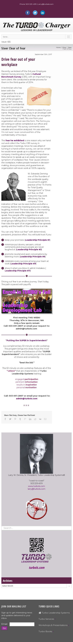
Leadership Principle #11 (17, 270)
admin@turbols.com (26, 398)
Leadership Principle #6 (32, 256)
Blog (64, 47)
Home (58, 47)
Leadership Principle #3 (28, 249)
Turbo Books (45, 631)
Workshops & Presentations (53, 625)
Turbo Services (46, 619)
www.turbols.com (36, 486)
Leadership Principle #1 (37, 240)
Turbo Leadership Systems (54, 612)
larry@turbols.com (36, 489)
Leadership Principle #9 (23, 263)
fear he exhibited (15, 140)
